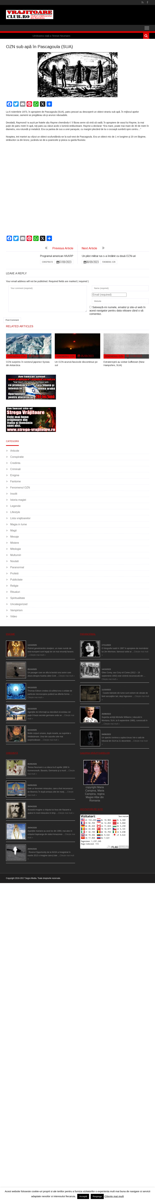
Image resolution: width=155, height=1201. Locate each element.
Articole (14, 450)
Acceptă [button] (83, 1196)
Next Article (89, 248)
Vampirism (16, 610)
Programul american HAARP (56, 256)
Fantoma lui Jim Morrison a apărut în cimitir (121, 642)
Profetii (14, 573)
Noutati (14, 561)
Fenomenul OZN (108, 261)
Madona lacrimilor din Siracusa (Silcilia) (46, 782)
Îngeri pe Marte (34, 845)
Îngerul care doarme (37, 726)
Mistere (14, 542)
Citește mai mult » (38, 655)
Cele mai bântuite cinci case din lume (119, 686)
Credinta (15, 463)
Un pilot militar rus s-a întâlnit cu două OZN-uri (109, 256)
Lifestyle (15, 512)
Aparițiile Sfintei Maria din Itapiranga (44, 824)
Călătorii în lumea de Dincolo (41, 684)
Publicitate (16, 579)
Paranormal (17, 567)
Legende (15, 506)
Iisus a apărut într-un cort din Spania (44, 803)
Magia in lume (18, 524)
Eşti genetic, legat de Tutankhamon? (44, 642)
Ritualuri (15, 591)
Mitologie (15, 549)
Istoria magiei (18, 499)
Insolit (13, 493)
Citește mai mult (114, 1196)
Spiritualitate (17, 598)
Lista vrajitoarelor (20, 518)
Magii (13, 530)
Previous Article (62, 248)
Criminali (15, 469)
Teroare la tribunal (110, 731)
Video (13, 616)
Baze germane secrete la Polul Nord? (45, 705)
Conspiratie (47, 261)
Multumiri (15, 555)
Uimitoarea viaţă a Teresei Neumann (51, 35)
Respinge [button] (97, 1196)
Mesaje (14, 536)
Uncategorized (18, 604)
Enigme (14, 475)
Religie (14, 585)
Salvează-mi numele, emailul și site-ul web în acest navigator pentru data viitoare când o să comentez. (117, 310)
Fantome (15, 481)
